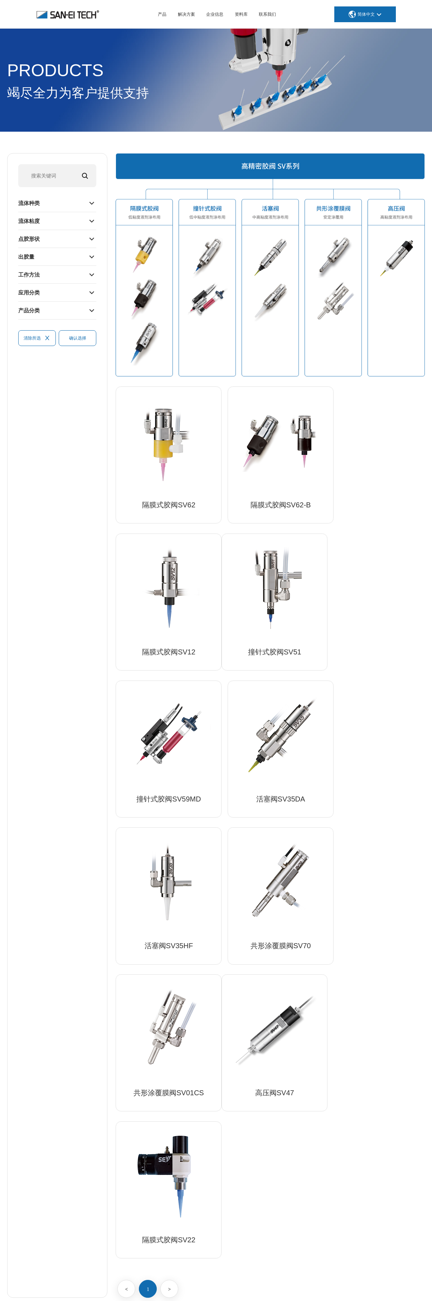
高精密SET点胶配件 (221, 1155)
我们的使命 (376, 1109)
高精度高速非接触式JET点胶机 (233, 1087)
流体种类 (29, 203)
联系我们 (267, 14)
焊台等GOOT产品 (218, 1247)
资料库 (241, 14)
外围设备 (209, 1190)
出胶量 (26, 256)
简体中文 (366, 14)
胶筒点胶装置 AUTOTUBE (228, 1178)
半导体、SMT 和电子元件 (310, 1121)
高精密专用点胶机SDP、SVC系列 (237, 1132)
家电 (287, 1178)
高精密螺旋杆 (214, 1121)
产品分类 (29, 310)
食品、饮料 (294, 1167)
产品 (162, 14)
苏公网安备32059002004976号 (316, 1286)
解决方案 (186, 14)
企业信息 (214, 14)
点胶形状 (29, 238)
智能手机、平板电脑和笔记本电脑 (319, 1098)
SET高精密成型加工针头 (226, 1167)
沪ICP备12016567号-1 (248, 1286)
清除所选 (37, 338)
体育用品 (292, 1144)
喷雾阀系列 (211, 1098)
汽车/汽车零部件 (300, 1087)
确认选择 (77, 338)
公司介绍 (374, 1087)
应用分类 (29, 292)
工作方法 (29, 274)
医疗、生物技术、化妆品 (309, 1109)
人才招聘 (374, 1144)
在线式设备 (211, 1212)
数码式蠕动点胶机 (219, 1144)
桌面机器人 (211, 1224)
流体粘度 (29, 221)
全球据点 (374, 1132)
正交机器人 (211, 1235)
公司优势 (374, 1098)
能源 (287, 1155)
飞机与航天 (294, 1132)
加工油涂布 (211, 1201)
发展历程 (374, 1121)
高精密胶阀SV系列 (220, 1109)
